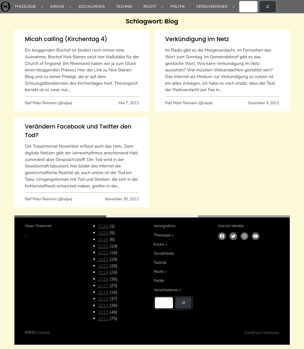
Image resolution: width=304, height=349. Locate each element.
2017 (103, 286)
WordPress (252, 332)
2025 (103, 233)
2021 (103, 259)
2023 (103, 246)
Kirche (57, 6)
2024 (103, 239)
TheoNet (42, 332)
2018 (103, 279)
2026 (103, 226)
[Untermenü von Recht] (162, 6)
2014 (103, 305)
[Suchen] (268, 6)
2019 (103, 272)
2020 (103, 266)
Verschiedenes (212, 6)
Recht (150, 6)
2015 (103, 299)
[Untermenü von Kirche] (70, 6)
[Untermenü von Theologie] (42, 6)
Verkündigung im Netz (197, 39)
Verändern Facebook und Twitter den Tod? (78, 130)
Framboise (271, 332)
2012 (103, 318)
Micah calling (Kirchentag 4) (66, 39)
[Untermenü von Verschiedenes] (233, 6)
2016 (103, 292)
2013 (103, 312)
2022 (103, 253)
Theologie (25, 6)
